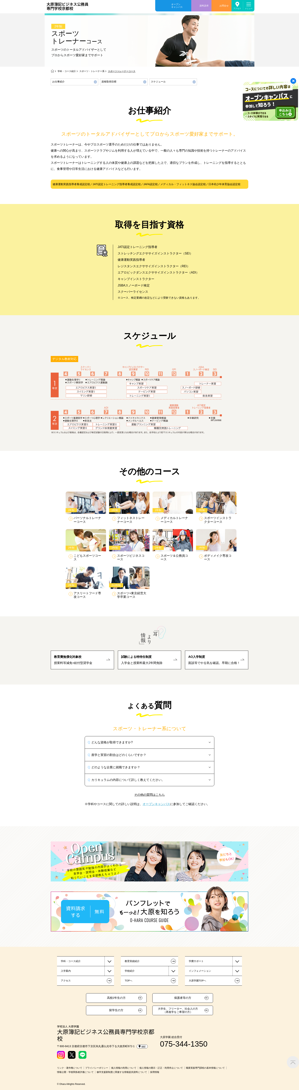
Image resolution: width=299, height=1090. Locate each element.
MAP (142, 1046)
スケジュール (158, 81)
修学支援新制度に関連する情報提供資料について (122, 1072)
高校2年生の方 (116, 997)
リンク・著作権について (69, 1068)
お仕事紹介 (58, 81)
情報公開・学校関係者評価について (75, 1072)
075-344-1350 (183, 1044)
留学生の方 (116, 1010)
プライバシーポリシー (96, 1068)
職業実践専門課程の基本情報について (205, 1068)
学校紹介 (130, 970)
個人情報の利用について (123, 1068)
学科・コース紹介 (67, 71)
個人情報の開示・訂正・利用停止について (161, 1068)
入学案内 (66, 970)
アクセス (237, 8)
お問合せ (224, 5)
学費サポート (196, 961)
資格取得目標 (108, 81)
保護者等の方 (182, 997)
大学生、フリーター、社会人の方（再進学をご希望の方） (178, 1010)
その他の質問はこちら (149, 794)
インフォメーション (200, 970)
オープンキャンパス (177, 5)
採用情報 (154, 1072)
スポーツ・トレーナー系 (91, 71)
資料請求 (204, 5)
